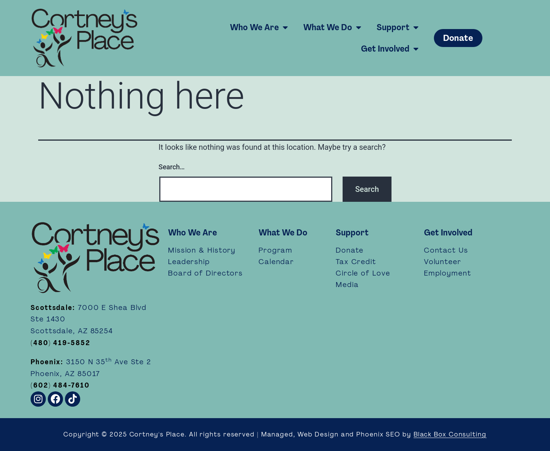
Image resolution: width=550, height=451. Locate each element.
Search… (172, 167)
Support (398, 27)
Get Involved (390, 49)
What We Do (332, 27)
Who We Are (259, 27)
